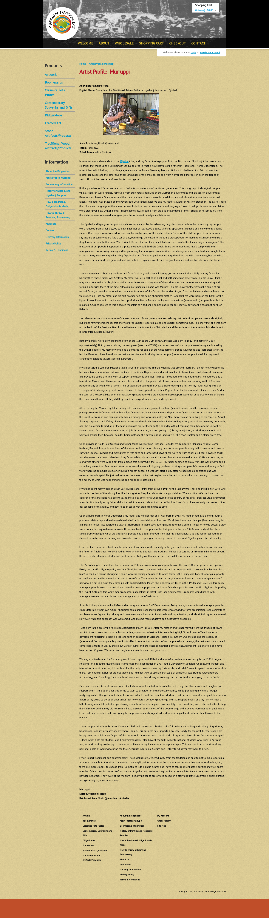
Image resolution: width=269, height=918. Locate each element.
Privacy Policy (53, 243)
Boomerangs (54, 82)
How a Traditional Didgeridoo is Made (57, 204)
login (193, 52)
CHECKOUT (177, 43)
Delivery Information (57, 237)
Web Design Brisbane (215, 891)
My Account (163, 815)
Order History (164, 820)
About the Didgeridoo (58, 171)
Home (82, 63)
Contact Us (52, 230)
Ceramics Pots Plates (93, 825)
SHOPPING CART (151, 43)
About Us (51, 224)
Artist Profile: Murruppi (58, 177)
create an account (210, 52)
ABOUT (104, 43)
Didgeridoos (53, 115)
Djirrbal (124, 161)
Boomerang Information (59, 184)
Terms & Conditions (57, 250)
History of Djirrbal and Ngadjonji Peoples (58, 193)
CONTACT (198, 43)
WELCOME (85, 43)
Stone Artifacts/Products (95, 850)
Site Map (161, 825)
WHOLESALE (124, 43)
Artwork (50, 74)
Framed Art (53, 123)
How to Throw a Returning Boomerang (58, 215)
